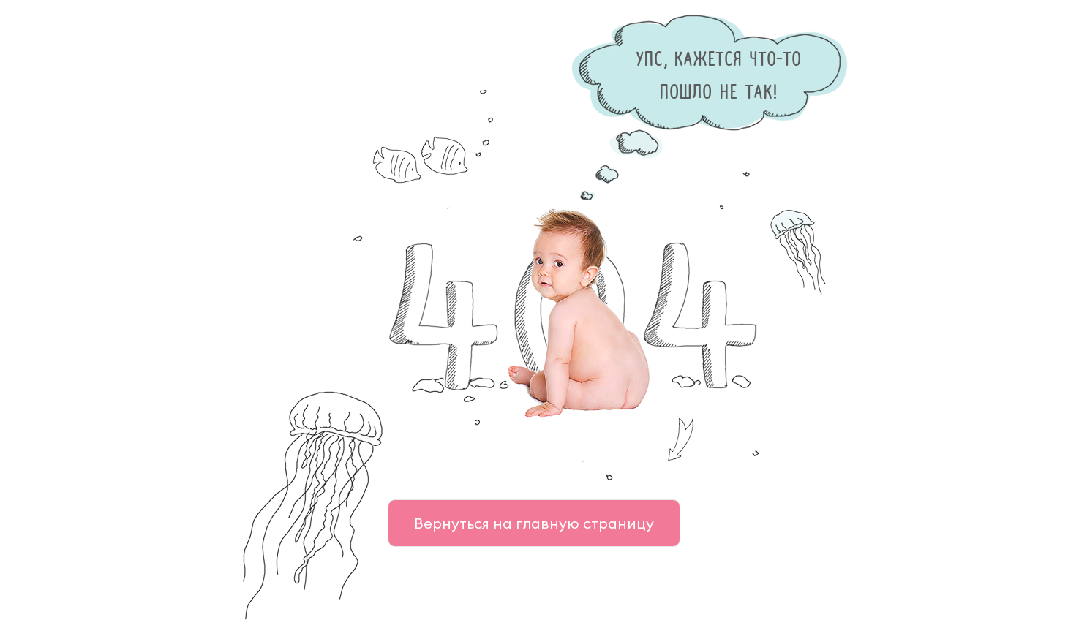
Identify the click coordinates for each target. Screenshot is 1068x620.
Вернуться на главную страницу (534, 523)
